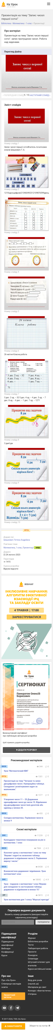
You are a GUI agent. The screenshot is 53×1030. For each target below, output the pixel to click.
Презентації (28, 548)
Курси (4, 955)
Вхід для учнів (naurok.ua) (35, 982)
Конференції (7, 952)
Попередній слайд (13, 95)
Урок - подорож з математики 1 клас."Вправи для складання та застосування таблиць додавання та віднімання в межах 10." (25, 887)
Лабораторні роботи (38, 948)
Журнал (32, 938)
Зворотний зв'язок (9, 996)
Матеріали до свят (37, 987)
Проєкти (32, 951)
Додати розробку (26, 750)
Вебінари (5, 948)
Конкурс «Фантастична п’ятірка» (39, 992)
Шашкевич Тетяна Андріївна (17, 540)
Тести (31, 945)
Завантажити (13, 1026)
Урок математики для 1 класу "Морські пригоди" (26, 899)
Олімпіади (33, 958)
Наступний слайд (40, 95)
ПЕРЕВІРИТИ (43, 922)
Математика (9, 548)
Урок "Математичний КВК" (16, 771)
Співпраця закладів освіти (11, 985)
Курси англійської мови (39, 969)
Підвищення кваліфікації (7, 943)
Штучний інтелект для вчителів (39, 964)
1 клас (19, 548)
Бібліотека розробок (38, 941)
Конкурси (32, 955)
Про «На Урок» (8, 980)
